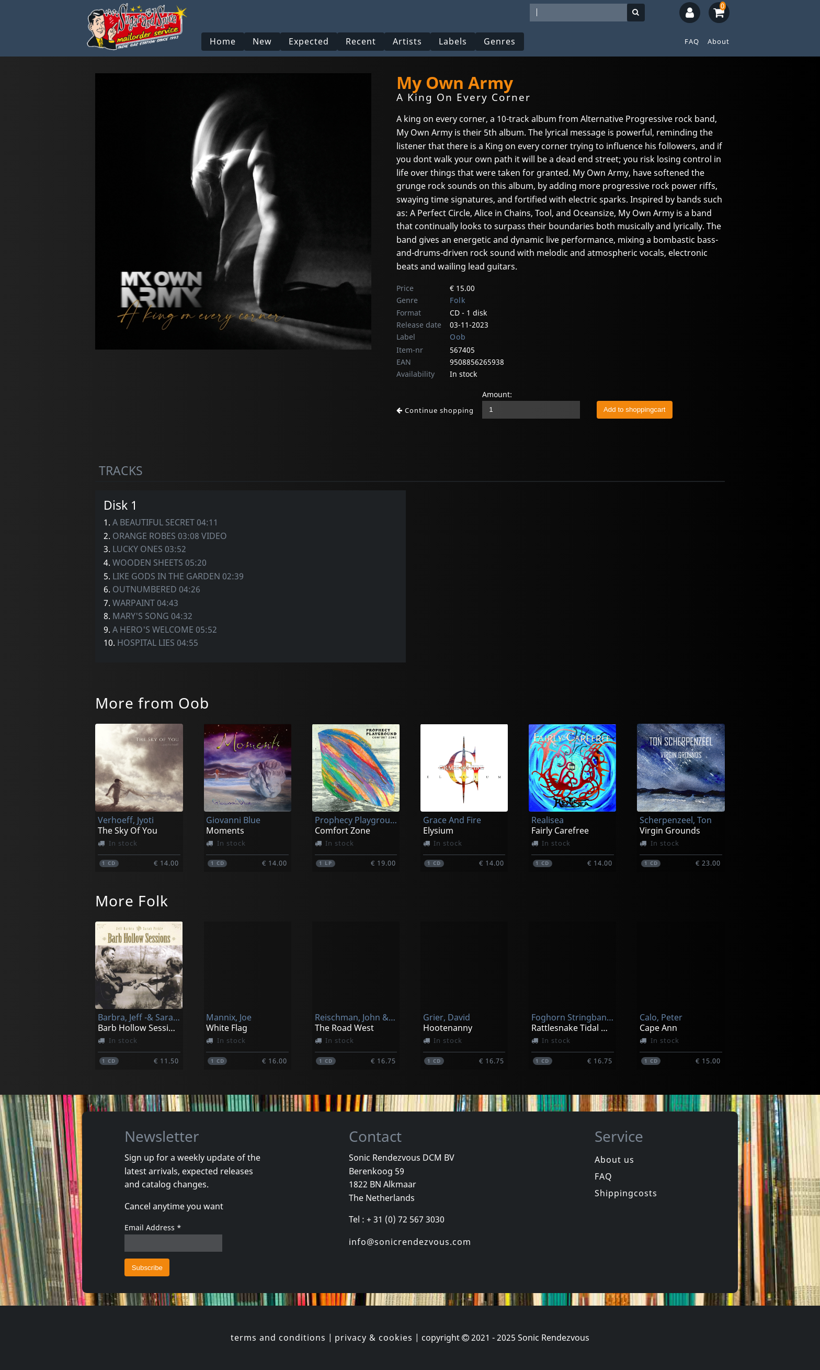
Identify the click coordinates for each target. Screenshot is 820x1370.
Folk (457, 300)
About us (614, 1159)
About (719, 41)
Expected (309, 41)
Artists (407, 41)
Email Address (152, 1227)
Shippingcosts (626, 1193)
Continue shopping (435, 410)
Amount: (497, 394)
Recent (361, 41)
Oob (458, 337)
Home (223, 41)
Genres (500, 41)
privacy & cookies (374, 1337)
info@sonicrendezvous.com (410, 1242)
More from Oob (152, 703)
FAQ (692, 41)
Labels (453, 41)
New (262, 41)
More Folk (131, 901)
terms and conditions (278, 1337)
